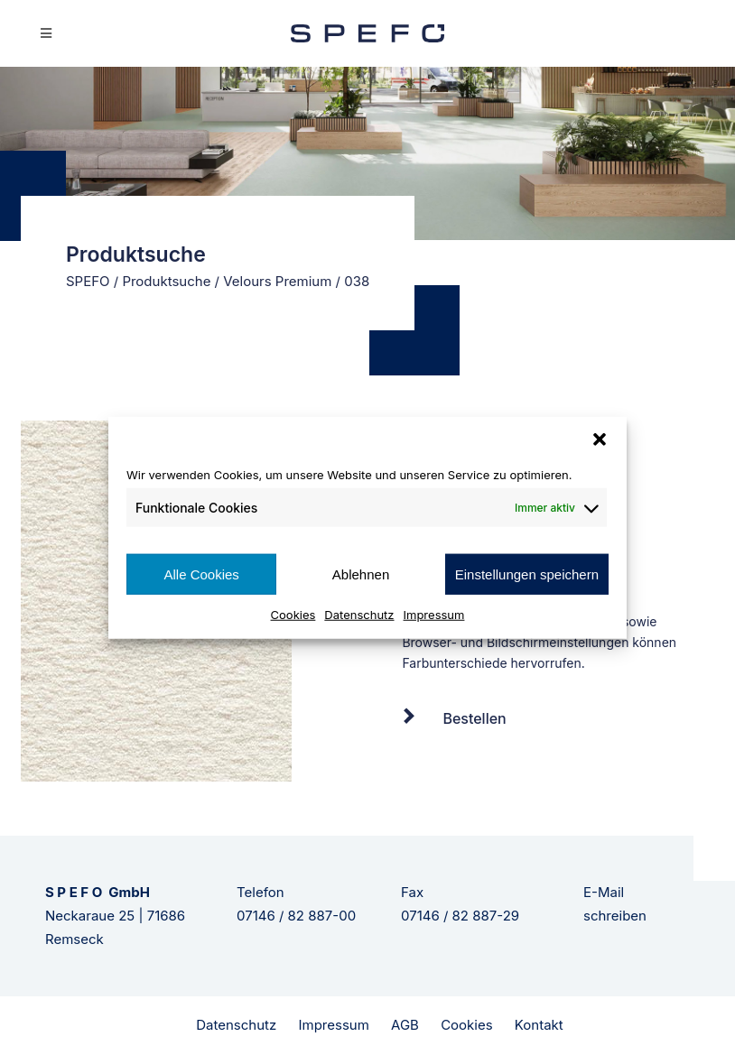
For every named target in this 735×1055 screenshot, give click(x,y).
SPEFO (88, 281)
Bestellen (474, 718)
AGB (405, 1024)
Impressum (434, 614)
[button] (600, 439)
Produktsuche (166, 281)
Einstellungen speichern (527, 573)
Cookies (293, 614)
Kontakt (539, 1024)
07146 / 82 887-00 (296, 915)
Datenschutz (359, 614)
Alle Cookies (200, 573)
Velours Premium (277, 281)
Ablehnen (360, 573)
